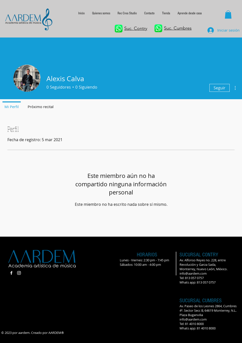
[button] (189, 13)
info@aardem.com (193, 273)
